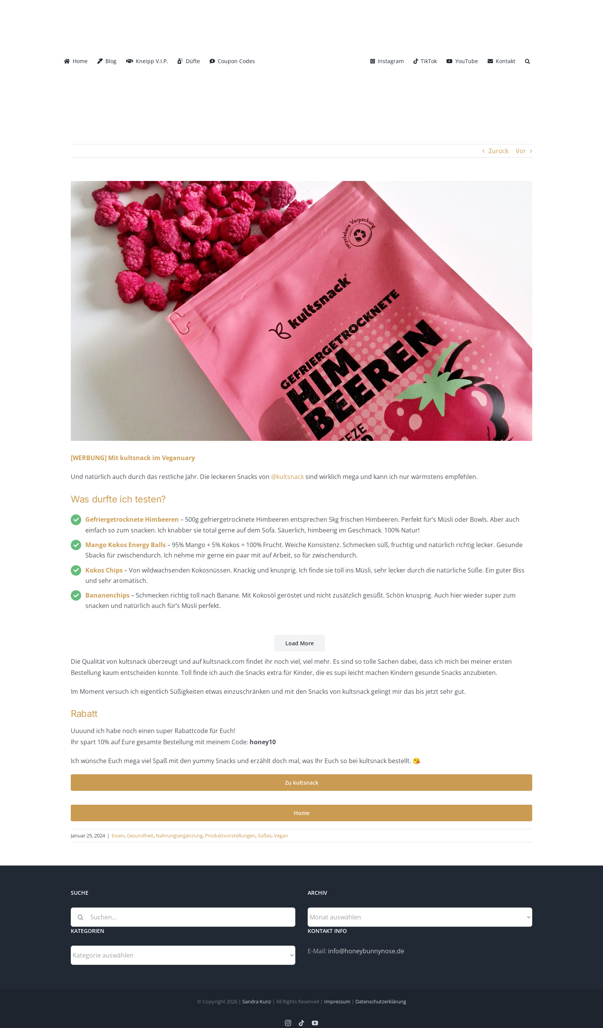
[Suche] (80, 917)
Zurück (498, 151)
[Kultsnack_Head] (301, 311)
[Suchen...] (183, 917)
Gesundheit (140, 835)
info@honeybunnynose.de (366, 951)
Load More (299, 643)
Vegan (281, 835)
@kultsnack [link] (287, 476)
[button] (527, 60)
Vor (521, 151)
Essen (118, 835)
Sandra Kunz (256, 1001)
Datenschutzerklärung (380, 1001)
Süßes (265, 835)
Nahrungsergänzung (179, 835)
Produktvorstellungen (230, 835)
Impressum (337, 1001)
